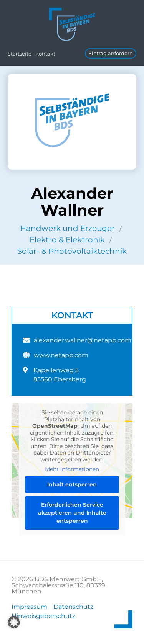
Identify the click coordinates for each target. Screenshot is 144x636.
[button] (14, 622)
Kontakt (45, 54)
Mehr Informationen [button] (72, 469)
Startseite (19, 54)
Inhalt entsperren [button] (72, 484)
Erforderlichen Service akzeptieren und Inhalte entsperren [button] (72, 512)
